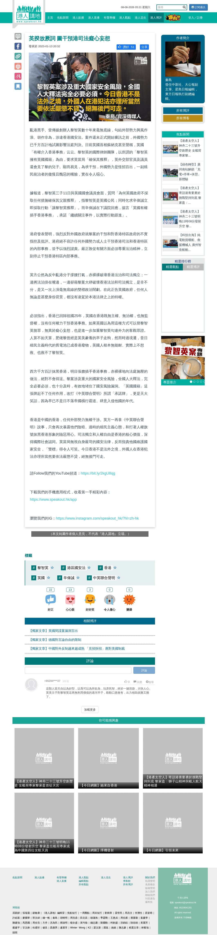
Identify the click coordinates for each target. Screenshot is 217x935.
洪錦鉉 (124, 922)
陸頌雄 (134, 922)
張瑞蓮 (26, 912)
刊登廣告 (150, 898)
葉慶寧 (144, 917)
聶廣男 (53, 927)
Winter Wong (77, 927)
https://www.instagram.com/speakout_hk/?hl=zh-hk (97, 518)
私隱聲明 (150, 881)
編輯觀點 (84, 881)
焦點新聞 (63, 17)
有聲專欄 (109, 17)
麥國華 (26, 917)
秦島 (55, 917)
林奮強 (145, 927)
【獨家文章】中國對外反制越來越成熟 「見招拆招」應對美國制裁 (77, 648)
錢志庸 (94, 922)
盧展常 (63, 927)
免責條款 (150, 884)
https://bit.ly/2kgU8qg (98, 473)
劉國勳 (104, 922)
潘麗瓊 (134, 917)
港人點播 (78, 17)
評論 (144, 670)
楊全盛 (74, 922)
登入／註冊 (195, 17)
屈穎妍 (16, 912)
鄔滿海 (94, 917)
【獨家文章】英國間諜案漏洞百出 (53, 630)
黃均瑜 (84, 922)
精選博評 (193, 267)
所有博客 (182, 118)
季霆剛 (104, 917)
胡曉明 (63, 917)
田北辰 (84, 917)
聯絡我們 (150, 895)
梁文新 (97, 927)
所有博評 (182, 110)
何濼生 (138, 912)
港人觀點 (125, 17)
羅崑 (105, 927)
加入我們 (150, 891)
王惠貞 (114, 917)
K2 (89, 927)
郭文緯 (36, 917)
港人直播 (94, 17)
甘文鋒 (26, 927)
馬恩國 (26, 922)
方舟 (45, 922)
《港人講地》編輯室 (54, 912)
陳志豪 (122, 927)
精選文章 (134, 927)
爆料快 (149, 902)
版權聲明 (150, 888)
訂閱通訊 (198, 7)
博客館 (126, 881)
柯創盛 (114, 922)
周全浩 (36, 922)
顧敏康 (36, 912)
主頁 (50, 17)
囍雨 (14, 932)
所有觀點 (84, 884)
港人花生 (140, 17)
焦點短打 (72, 912)
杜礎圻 (36, 927)
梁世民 (118, 912)
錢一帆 (46, 917)
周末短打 (97, 912)
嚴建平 (16, 927)
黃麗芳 (144, 922)
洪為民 (53, 922)
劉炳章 (108, 912)
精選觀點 (172, 267)
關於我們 (150, 877)
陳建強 (16, 922)
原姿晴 (148, 912)
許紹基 (16, 917)
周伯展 (124, 917)
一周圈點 (85, 912)
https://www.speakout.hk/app (53, 499)
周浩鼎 (74, 917)
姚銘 (113, 927)
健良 (45, 927)
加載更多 (90, 709)
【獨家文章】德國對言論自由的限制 (55, 639)
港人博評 (156, 17)
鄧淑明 (63, 922)
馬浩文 (128, 912)
